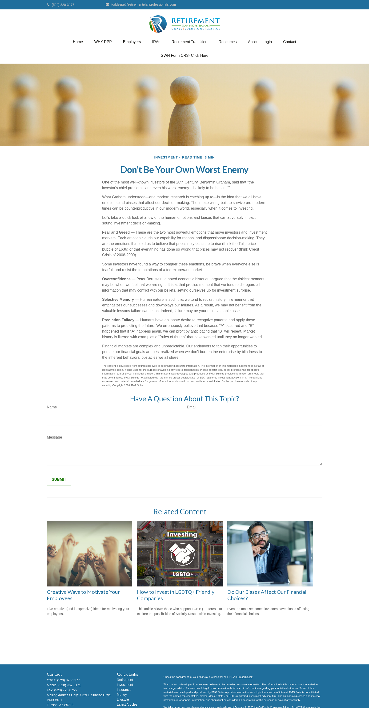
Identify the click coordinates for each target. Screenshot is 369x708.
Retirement (125, 680)
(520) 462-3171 (69, 685)
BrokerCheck (245, 676)
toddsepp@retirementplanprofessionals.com (141, 4)
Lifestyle (123, 699)
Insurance (124, 690)
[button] (78, 42)
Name (52, 407)
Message (54, 437)
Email (191, 407)
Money (122, 694)
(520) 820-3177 (60, 5)
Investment (125, 685)
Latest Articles (127, 704)
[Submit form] (59, 479)
